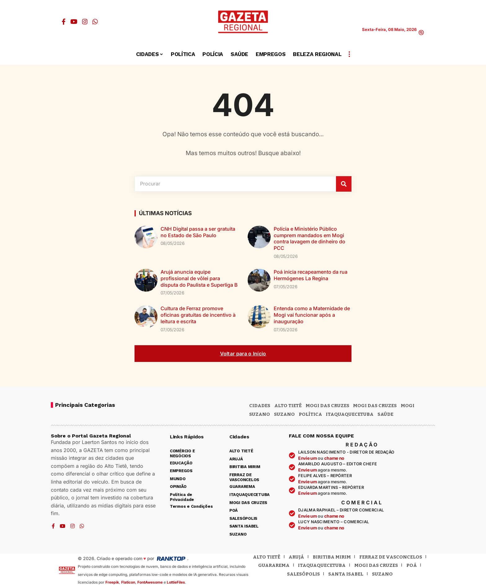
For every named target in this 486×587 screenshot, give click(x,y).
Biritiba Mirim (332, 557)
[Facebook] (63, 22)
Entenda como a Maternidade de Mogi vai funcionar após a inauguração (312, 314)
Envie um (308, 458)
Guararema (273, 565)
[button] (421, 32)
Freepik (112, 582)
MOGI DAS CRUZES (327, 405)
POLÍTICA (310, 414)
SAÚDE (385, 414)
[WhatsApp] (95, 22)
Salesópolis (303, 574)
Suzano (259, 414)
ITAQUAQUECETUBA (349, 414)
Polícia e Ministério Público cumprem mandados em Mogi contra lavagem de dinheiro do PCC (309, 238)
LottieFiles (176, 582)
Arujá (296, 557)
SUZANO (284, 414)
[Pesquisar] (343, 184)
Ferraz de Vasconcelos (390, 557)
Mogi (407, 405)
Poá (411, 565)
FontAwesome (150, 582)
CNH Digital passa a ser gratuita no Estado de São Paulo (198, 232)
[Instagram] (85, 22)
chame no (334, 458)
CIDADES (259, 405)
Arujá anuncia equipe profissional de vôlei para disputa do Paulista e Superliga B (199, 278)
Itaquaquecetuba (322, 565)
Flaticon (128, 582)
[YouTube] (74, 22)
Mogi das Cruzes (375, 405)
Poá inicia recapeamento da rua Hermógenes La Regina (310, 275)
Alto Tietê (288, 405)
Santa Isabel (345, 574)
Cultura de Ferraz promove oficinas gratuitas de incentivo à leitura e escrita (198, 314)
